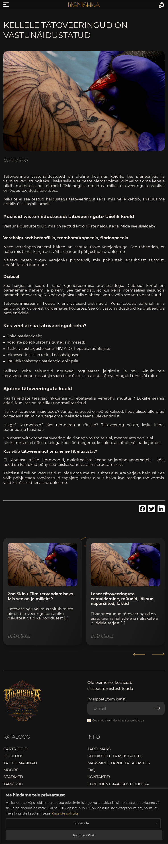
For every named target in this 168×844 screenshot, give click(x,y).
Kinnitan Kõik (84, 835)
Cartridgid (15, 749)
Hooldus (13, 756)
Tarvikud (13, 784)
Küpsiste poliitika (65, 813)
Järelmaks (99, 749)
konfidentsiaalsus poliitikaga (125, 720)
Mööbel (12, 770)
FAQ (91, 770)
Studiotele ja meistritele (115, 756)
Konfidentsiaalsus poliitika (118, 784)
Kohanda (81, 823)
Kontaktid (98, 777)
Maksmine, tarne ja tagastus (118, 763)
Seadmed (13, 777)
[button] (158, 654)
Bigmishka (84, 5)
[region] (84, 816)
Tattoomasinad (20, 763)
